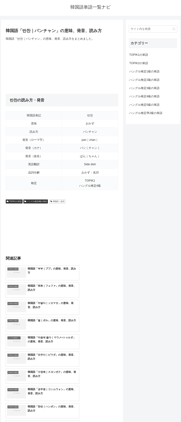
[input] (153, 29)
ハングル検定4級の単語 (35, 201)
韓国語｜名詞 (57, 201)
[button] (174, 29)
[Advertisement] (62, 67)
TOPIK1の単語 (14, 201)
